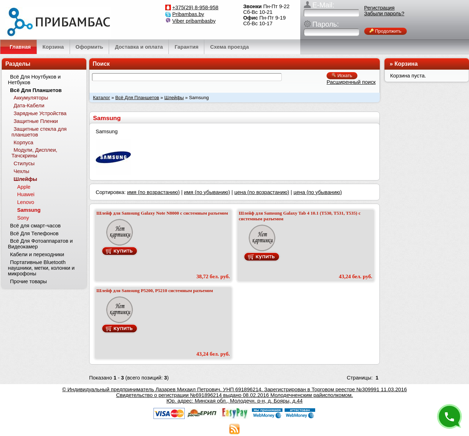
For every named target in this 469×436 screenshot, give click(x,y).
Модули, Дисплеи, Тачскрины (34, 152)
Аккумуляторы (31, 98)
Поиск (101, 64)
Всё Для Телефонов (34, 233)
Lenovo (25, 202)
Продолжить (385, 31)
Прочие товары (28, 281)
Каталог (101, 97)
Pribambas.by (188, 14)
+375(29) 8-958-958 (195, 7)
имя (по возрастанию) (153, 192)
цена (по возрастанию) (261, 192)
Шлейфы (174, 97)
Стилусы (24, 163)
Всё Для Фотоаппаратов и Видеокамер (40, 243)
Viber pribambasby (194, 21)
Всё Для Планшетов (137, 97)
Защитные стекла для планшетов (38, 132)
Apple (24, 187)
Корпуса (23, 142)
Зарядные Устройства (40, 113)
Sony (23, 218)
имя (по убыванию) (207, 192)
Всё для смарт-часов (35, 225)
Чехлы (21, 171)
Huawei (25, 194)
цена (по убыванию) (317, 192)
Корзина (405, 64)
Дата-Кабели (29, 105)
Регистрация (379, 8)
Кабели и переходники (37, 254)
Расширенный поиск (351, 82)
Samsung (29, 210)
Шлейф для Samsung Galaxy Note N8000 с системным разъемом (162, 213)
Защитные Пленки (36, 121)
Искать (342, 75)
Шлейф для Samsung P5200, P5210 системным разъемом (154, 290)
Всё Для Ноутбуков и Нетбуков (34, 79)
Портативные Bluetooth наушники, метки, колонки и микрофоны (41, 267)
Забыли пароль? (384, 13)
